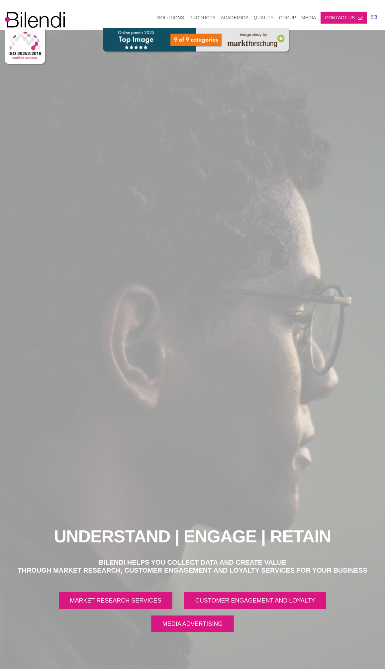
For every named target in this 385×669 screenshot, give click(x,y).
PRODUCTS (202, 17)
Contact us (343, 17)
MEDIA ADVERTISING (192, 623)
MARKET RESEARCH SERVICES (115, 600)
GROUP (287, 17)
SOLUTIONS (170, 17)
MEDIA (308, 17)
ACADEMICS (234, 17)
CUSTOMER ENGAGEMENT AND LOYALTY (255, 600)
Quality (264, 17)
